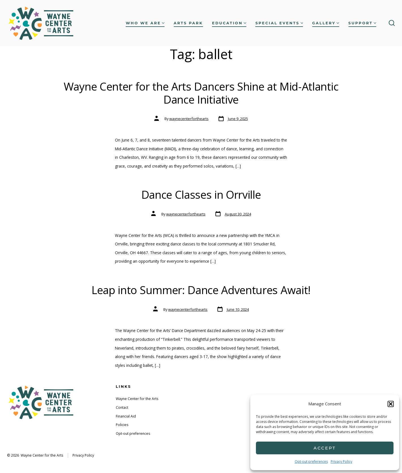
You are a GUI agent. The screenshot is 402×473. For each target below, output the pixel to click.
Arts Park (188, 23)
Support (362, 23)
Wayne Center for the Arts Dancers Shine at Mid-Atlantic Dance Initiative (201, 93)
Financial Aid (126, 416)
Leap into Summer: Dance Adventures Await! (201, 289)
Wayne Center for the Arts (137, 398)
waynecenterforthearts (189, 118)
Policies (122, 424)
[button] (391, 404)
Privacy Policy (341, 461)
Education (229, 23)
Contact (122, 407)
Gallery (325, 23)
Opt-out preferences (311, 461)
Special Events (279, 23)
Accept (325, 448)
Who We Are (145, 23)
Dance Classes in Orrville (201, 194)
